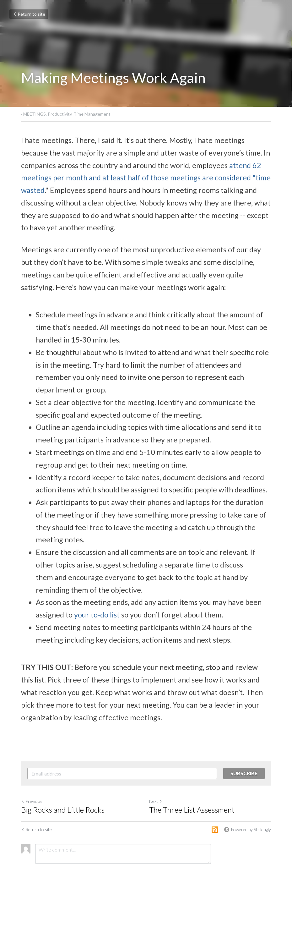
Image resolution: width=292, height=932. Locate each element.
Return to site (29, 14)
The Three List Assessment (192, 809)
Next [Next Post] (155, 801)
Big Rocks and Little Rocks (63, 809)
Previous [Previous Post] (31, 801)
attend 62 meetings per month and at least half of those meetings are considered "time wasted (146, 178)
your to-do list (97, 614)
